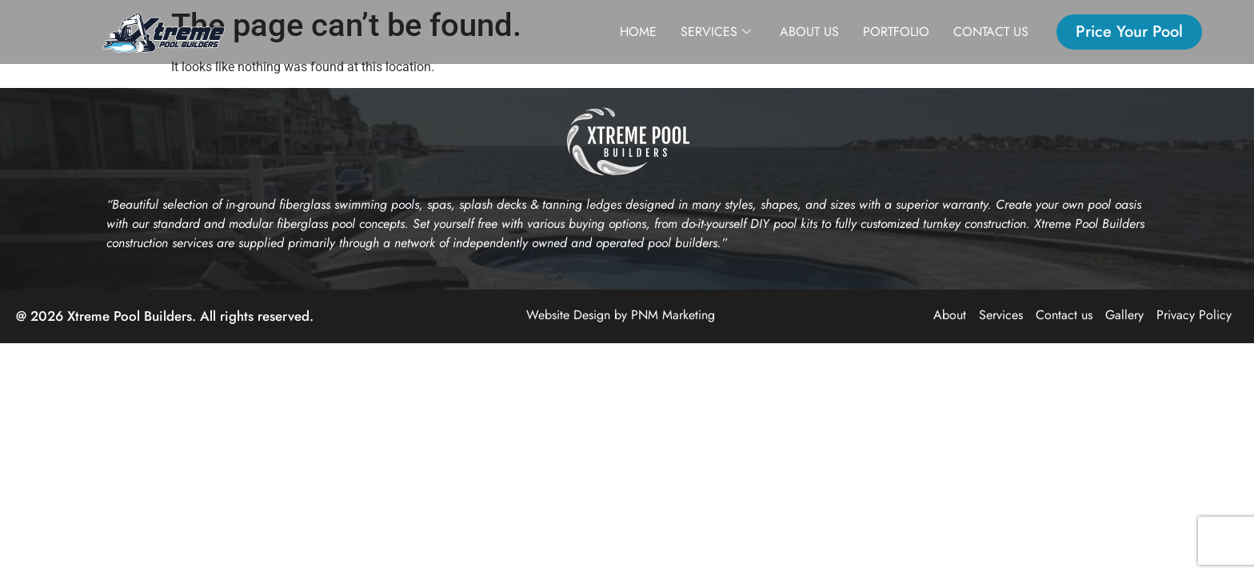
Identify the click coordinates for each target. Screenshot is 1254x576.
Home (638, 31)
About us (809, 31)
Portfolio (896, 31)
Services (716, 32)
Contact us (990, 31)
